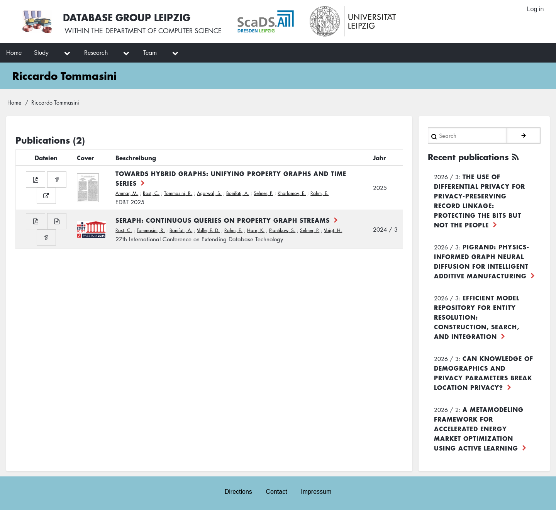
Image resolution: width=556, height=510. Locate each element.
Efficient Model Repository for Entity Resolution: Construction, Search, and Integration (476, 317)
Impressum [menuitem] (316, 491)
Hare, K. (255, 230)
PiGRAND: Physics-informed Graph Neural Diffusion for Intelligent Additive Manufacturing (481, 261)
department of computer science (167, 31)
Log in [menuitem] (535, 9)
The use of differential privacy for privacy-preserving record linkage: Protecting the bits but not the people (479, 200)
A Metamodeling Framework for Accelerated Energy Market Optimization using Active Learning (479, 428)
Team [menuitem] (150, 52)
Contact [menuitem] (276, 491)
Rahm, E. (319, 193)
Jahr (379, 157)
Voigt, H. (333, 230)
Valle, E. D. (208, 230)
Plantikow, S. (282, 230)
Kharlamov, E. (292, 193)
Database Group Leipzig (128, 17)
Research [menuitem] (96, 52)
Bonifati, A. (237, 193)
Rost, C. (151, 193)
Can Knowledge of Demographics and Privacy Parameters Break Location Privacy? (483, 372)
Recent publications (471, 157)
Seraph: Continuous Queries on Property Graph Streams (222, 220)
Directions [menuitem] (238, 491)
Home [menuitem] (14, 52)
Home (14, 102)
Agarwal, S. (209, 193)
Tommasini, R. (178, 193)
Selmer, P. (263, 193)
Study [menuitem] (41, 52)
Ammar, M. (126, 193)
